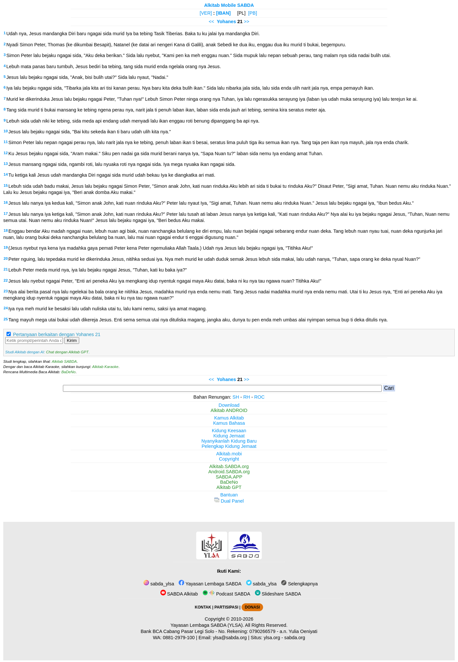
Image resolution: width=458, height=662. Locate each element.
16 (6, 202)
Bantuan (229, 494)
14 (6, 174)
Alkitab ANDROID (229, 410)
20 (6, 258)
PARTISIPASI (226, 607)
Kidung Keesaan (229, 430)
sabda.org (294, 637)
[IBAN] (223, 13)
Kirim (72, 340)
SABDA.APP (229, 476)
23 (6, 291)
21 (6, 269)
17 (6, 213)
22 (6, 280)
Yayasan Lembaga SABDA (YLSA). (207, 625)
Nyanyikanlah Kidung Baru (229, 441)
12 (6, 153)
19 (6, 247)
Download (229, 405)
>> (246, 21)
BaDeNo (68, 372)
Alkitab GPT (229, 487)
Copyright (229, 459)
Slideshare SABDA (278, 593)
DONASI (252, 607)
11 (6, 142)
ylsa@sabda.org (230, 637)
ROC (259, 397)
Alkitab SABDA (64, 361)
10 (6, 131)
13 (6, 164)
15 (6, 185)
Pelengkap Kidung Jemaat (228, 446)
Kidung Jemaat (229, 435)
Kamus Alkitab (229, 417)
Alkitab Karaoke (105, 367)
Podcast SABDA (226, 593)
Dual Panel (229, 501)
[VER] (206, 13)
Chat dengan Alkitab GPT (67, 352)
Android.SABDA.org (229, 471)
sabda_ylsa (158, 583)
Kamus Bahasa (229, 423)
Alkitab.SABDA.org (229, 466)
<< (211, 21)
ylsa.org (272, 637)
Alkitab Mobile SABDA (229, 5)
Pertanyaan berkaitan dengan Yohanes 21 (56, 334)
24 (6, 308)
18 (6, 230)
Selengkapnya (299, 583)
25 (6, 319)
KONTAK (203, 607)
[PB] (252, 13)
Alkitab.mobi (229, 453)
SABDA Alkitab (179, 593)
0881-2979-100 (179, 637)
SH (235, 397)
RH (246, 397)
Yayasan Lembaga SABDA (210, 583)
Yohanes (226, 21)
